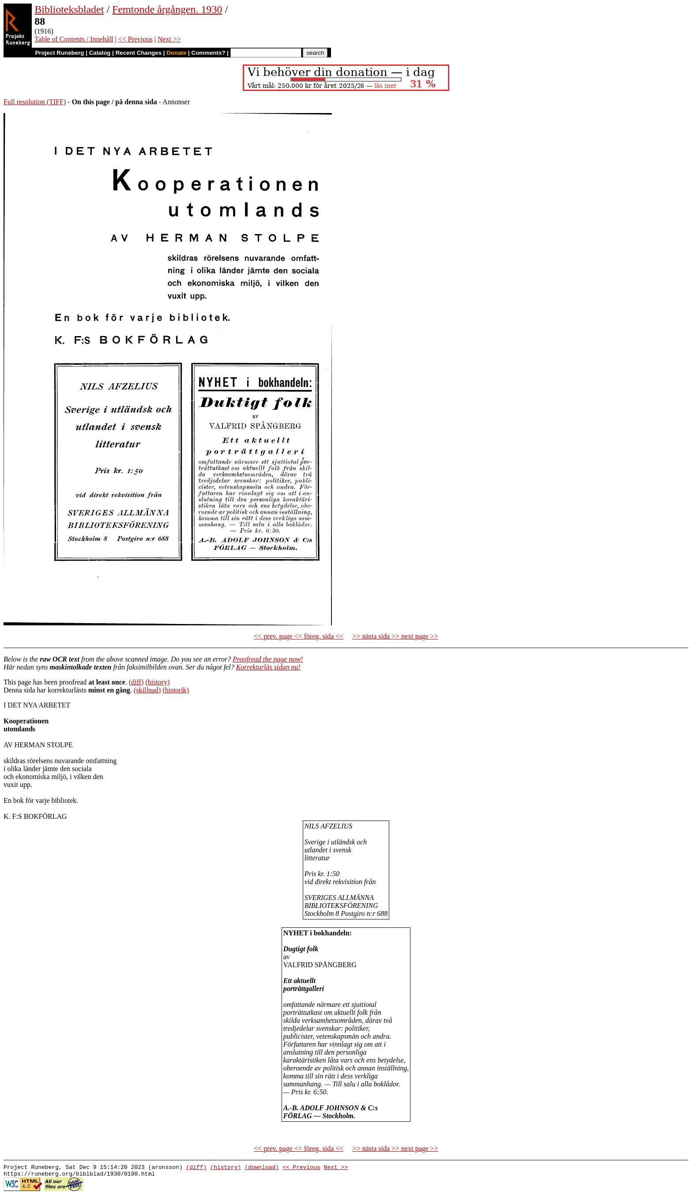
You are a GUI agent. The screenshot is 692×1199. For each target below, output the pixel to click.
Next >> (169, 39)
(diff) (136, 682)
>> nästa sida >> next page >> (395, 636)
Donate (176, 52)
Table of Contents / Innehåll (73, 39)
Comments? (209, 52)
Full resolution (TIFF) (35, 102)
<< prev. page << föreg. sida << (298, 636)
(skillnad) (147, 690)
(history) (157, 682)
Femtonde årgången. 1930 (167, 9)
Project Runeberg (59, 52)
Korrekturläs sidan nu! (268, 667)
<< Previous (135, 39)
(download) (261, 1168)
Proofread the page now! (268, 659)
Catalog (100, 52)
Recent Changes (139, 52)
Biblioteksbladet (69, 9)
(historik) (175, 690)
